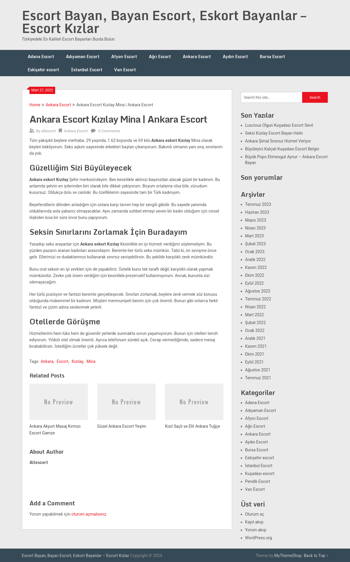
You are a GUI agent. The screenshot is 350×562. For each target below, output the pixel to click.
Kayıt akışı (254, 522)
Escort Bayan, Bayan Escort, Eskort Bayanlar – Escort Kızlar (164, 22)
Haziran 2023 (257, 212)
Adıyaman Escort (83, 56)
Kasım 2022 (256, 267)
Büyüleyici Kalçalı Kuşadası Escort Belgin (282, 149)
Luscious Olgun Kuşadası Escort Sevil (279, 125)
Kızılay (77, 361)
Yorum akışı (256, 530)
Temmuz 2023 (258, 204)
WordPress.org (258, 537)
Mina (90, 361)
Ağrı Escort (160, 56)
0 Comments (109, 131)
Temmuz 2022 (258, 299)
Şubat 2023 (255, 243)
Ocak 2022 (255, 330)
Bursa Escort (272, 56)
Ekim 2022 (254, 275)
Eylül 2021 (254, 362)
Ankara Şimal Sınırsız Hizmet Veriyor (278, 141)
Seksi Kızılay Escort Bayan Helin (274, 133)
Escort (62, 361)
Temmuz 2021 (258, 377)
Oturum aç (254, 514)
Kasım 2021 (256, 346)
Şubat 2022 (255, 322)
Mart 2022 (254, 314)
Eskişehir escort (43, 69)
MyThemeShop (288, 555)
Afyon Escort (124, 56)
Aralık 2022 (255, 259)
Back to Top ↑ (316, 555)
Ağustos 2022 (258, 291)
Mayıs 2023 (255, 220)
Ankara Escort (197, 56)
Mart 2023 (254, 236)
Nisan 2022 (255, 307)
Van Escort (125, 69)
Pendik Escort (257, 481)
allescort (48, 131)
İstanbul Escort (86, 69)
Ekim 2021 (254, 354)
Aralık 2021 (255, 338)
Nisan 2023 (255, 228)
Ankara (47, 361)
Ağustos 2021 (258, 370)
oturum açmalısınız (89, 514)
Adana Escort (41, 56)
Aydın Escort (235, 56)
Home (35, 104)
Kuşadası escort (260, 473)
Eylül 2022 (254, 283)
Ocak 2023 (255, 251)
